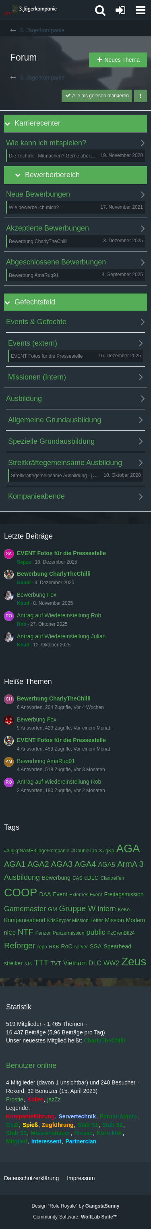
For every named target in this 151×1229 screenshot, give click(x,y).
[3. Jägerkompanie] (30, 10)
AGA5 (106, 864)
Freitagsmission (123, 894)
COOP (20, 892)
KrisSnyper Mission (68, 920)
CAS (77, 878)
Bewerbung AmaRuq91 (46, 761)
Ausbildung (22, 877)
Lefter (97, 920)
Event (60, 894)
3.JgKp (106, 851)
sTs (28, 964)
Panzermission (69, 933)
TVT (56, 963)
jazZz (53, 1099)
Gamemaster (25, 909)
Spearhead (117, 946)
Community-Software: (75, 1217)
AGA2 (38, 864)
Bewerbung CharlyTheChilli (54, 573)
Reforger (19, 945)
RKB (54, 947)
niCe (10, 932)
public (95, 932)
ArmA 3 (130, 864)
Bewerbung (56, 878)
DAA (45, 894)
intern (107, 909)
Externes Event (85, 895)
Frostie (14, 1099)
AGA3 (61, 864)
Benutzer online (31, 1065)
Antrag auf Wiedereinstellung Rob (59, 615)
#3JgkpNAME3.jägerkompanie (36, 851)
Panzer (43, 933)
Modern (135, 920)
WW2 (111, 963)
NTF (25, 931)
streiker (13, 963)
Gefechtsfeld (34, 302)
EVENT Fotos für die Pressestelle (61, 553)
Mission (114, 920)
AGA (128, 848)
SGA (96, 946)
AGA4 (85, 864)
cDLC (92, 878)
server (81, 947)
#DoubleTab (84, 851)
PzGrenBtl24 (120, 933)
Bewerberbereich (52, 175)
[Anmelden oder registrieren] (120, 10)
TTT (41, 962)
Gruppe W (77, 908)
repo (42, 947)
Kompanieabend (24, 920)
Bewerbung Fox (36, 594)
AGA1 (14, 864)
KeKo (124, 909)
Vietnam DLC (82, 963)
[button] (140, 10)
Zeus (133, 961)
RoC (66, 946)
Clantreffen (112, 878)
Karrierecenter (37, 123)
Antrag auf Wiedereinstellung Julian (61, 636)
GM (52, 909)
